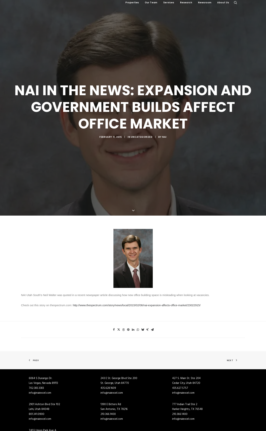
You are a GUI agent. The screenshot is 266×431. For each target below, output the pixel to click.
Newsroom (204, 2)
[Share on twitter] (118, 318)
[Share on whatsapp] (138, 318)
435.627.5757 (180, 377)
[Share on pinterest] (128, 318)
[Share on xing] (147, 318)
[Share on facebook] (114, 318)
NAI (164, 131)
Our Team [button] (151, 2)
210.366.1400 (108, 403)
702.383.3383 (36, 377)
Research (186, 2)
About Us (223, 2)
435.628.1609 (108, 377)
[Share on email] (152, 318)
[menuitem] (132, 2)
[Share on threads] (123, 318)
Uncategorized (142, 131)
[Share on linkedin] (133, 318)
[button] (235, 2)
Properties (132, 2)
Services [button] (168, 2)
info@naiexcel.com (40, 381)
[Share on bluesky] (142, 318)
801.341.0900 (36, 403)
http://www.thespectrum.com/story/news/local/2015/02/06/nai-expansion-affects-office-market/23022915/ (136, 293)
